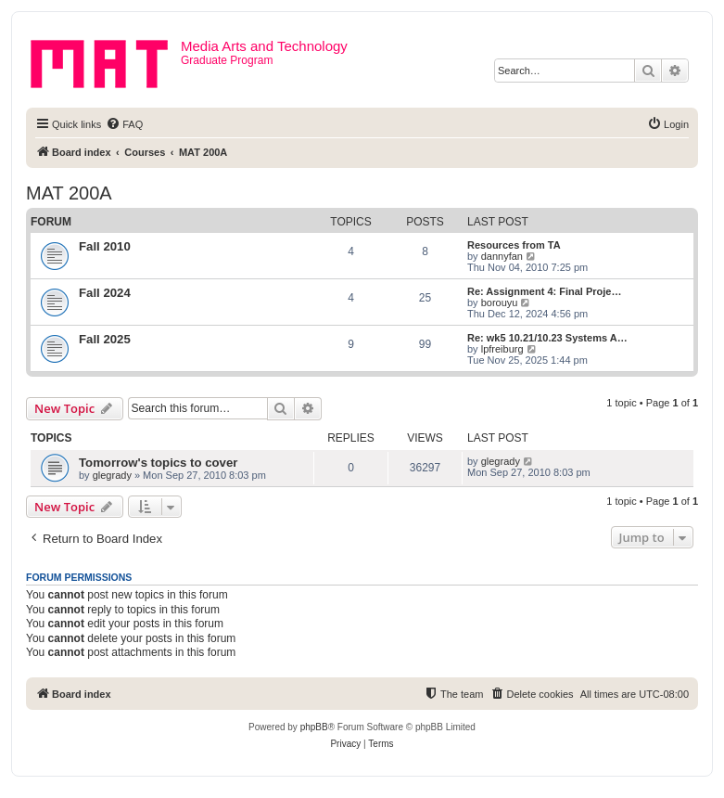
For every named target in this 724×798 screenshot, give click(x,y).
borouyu (499, 302)
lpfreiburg (502, 348)
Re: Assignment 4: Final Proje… (544, 291)
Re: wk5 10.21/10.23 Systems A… (547, 337)
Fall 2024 (105, 293)
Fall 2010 (105, 246)
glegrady (112, 475)
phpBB (314, 727)
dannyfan (502, 256)
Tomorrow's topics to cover (158, 463)
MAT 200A (69, 193)
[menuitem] (124, 124)
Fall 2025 (105, 339)
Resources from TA (514, 245)
